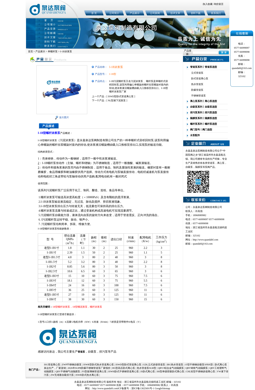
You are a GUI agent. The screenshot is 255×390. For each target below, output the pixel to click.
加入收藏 (207, 4)
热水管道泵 (197, 84)
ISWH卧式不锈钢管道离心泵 (123, 371)
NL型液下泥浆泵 (117, 100)
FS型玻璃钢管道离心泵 (94, 371)
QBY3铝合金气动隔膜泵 (171, 368)
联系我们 (216, 13)
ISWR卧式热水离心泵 (87, 375)
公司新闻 (155, 13)
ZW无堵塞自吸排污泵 (62, 375)
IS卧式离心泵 (148, 371)
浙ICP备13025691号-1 (142, 388)
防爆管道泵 (197, 89)
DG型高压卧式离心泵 (123, 368)
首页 (30, 51)
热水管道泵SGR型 (146, 368)
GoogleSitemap (162, 388)
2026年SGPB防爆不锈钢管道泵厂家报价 (89, 368)
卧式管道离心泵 (199, 78)
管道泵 (211, 163)
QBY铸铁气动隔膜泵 (196, 368)
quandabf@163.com (202, 243)
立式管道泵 (197, 72)
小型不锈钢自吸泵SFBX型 (199, 364)
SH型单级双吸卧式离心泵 (170, 371)
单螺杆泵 (53, 51)
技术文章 (175, 13)
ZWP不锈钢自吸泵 (72, 364)
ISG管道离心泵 (52, 364)
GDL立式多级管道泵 (154, 364)
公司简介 (114, 13)
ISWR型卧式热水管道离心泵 (98, 364)
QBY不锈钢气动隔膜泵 (68, 371)
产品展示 (134, 13)
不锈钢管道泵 (198, 95)
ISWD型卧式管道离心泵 (121, 96)
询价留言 (218, 4)
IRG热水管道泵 (175, 364)
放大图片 (62, 117)
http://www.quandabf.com (205, 239)
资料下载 (196, 13)
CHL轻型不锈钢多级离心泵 (200, 371)
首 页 (94, 13)
